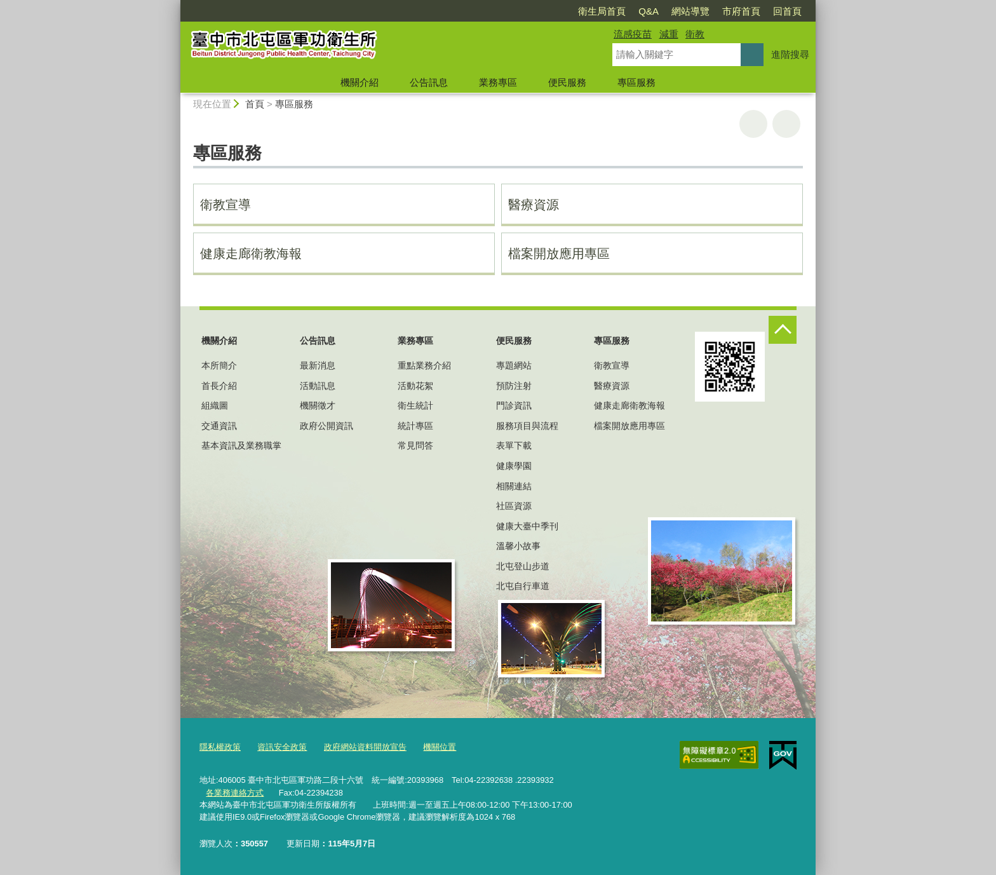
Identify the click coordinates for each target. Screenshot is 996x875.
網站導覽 (690, 11)
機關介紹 (359, 82)
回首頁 (787, 11)
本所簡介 (219, 365)
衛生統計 (415, 405)
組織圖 (214, 405)
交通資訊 (219, 426)
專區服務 (636, 82)
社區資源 (514, 506)
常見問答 (415, 445)
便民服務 (567, 82)
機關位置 (439, 747)
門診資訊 (514, 405)
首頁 (254, 103)
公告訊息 (429, 82)
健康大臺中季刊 (527, 526)
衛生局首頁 (602, 11)
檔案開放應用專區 (559, 254)
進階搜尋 (790, 54)
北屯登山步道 (522, 566)
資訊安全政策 (282, 747)
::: (175, 5)
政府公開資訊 (326, 426)
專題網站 (514, 365)
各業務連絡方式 (235, 792)
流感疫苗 (633, 34)
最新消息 (317, 365)
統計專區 (415, 426)
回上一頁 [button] (786, 124)
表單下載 (514, 445)
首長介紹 (219, 386)
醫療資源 (533, 205)
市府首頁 (741, 11)
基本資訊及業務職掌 (241, 445)
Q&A (648, 11)
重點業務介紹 (424, 365)
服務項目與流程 (527, 426)
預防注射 (514, 386)
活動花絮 (415, 386)
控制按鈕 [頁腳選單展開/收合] (783, 330)
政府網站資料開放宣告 (365, 747)
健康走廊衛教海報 (251, 254)
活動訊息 (317, 386)
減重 (668, 34)
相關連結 (514, 486)
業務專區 (498, 82)
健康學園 (514, 466)
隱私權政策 (220, 747)
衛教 (694, 34)
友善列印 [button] (753, 124)
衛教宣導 (225, 205)
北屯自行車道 (522, 586)
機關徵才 (317, 405)
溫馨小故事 (518, 546)
